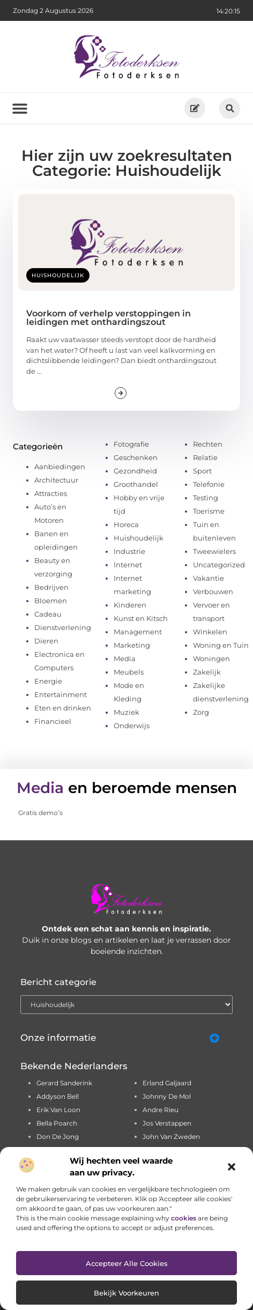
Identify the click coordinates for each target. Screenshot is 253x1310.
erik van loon (58, 1110)
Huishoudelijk (58, 275)
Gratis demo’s (40, 813)
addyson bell (57, 1096)
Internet (128, 564)
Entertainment (60, 694)
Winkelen (210, 631)
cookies (183, 1218)
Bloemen (50, 600)
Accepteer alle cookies (127, 1263)
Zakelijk (207, 672)
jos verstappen (167, 1123)
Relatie (205, 457)
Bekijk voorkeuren (126, 1293)
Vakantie (208, 578)
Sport (202, 471)
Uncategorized (219, 564)
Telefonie (209, 484)
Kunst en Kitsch (141, 618)
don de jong (57, 1137)
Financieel (52, 721)
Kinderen (130, 605)
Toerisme (209, 511)
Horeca (126, 524)
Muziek (126, 712)
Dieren (46, 641)
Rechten (207, 444)
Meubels (129, 672)
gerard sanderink (64, 1083)
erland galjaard (167, 1083)
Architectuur (56, 480)
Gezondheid (135, 471)
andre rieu (160, 1110)
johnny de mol (167, 1096)
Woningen (211, 658)
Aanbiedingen (59, 466)
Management (138, 631)
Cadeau (48, 614)
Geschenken (136, 457)
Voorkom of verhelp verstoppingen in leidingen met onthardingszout (108, 317)
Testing (205, 497)
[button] (231, 1166)
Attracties (50, 493)
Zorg (201, 712)
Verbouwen (213, 591)
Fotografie (131, 444)
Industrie (129, 551)
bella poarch (56, 1123)
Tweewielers (214, 551)
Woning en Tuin (221, 645)
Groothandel (136, 484)
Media (125, 658)
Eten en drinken (62, 708)
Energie (48, 681)
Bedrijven (51, 587)
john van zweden (171, 1137)
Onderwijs (132, 725)
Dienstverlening (62, 627)
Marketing (132, 645)
